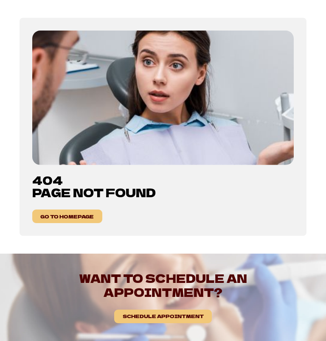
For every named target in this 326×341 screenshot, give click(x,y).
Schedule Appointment (163, 316)
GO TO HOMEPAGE (67, 216)
